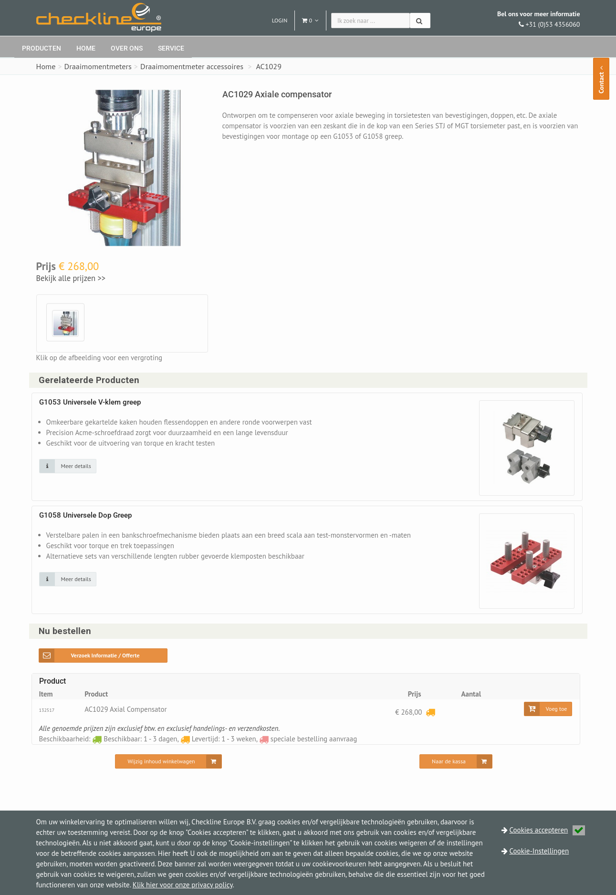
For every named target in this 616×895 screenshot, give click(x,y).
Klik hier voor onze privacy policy (183, 884)
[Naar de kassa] (455, 762)
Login (280, 20)
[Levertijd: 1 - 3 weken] (430, 712)
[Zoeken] (420, 20)
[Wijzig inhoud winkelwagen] (168, 762)
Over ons (127, 48)
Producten (41, 48)
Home (85, 48)
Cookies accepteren (547, 829)
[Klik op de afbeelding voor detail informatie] (67, 466)
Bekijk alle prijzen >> (71, 278)
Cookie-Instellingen (539, 850)
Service (171, 48)
